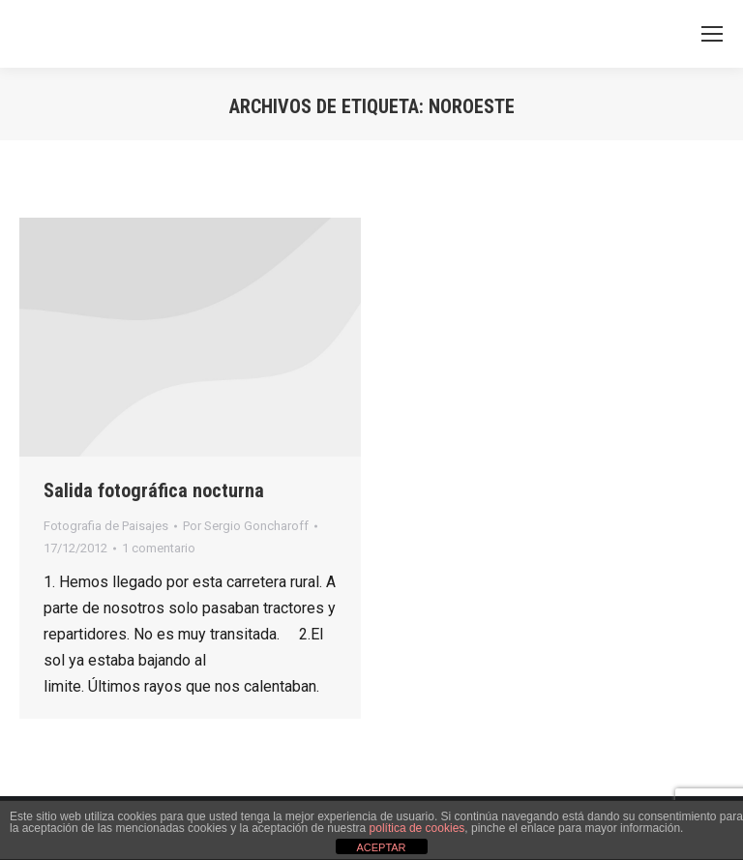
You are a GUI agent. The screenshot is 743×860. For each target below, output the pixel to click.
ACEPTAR (380, 847)
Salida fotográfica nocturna (154, 490)
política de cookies (417, 828)
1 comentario (158, 548)
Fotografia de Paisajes (106, 526)
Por (246, 526)
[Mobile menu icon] (712, 33)
